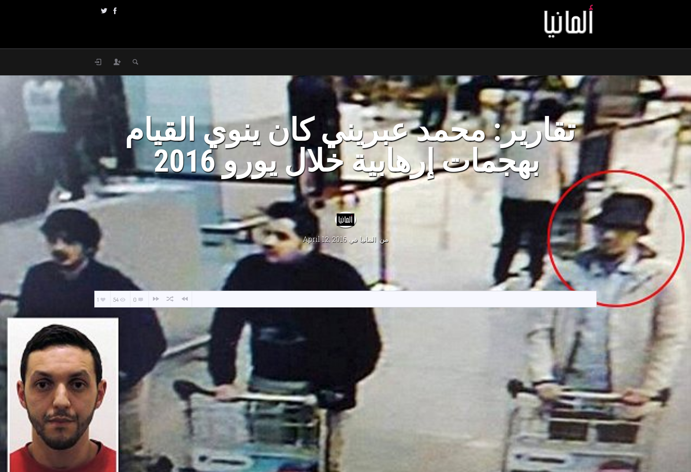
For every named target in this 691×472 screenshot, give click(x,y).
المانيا (368, 238)
